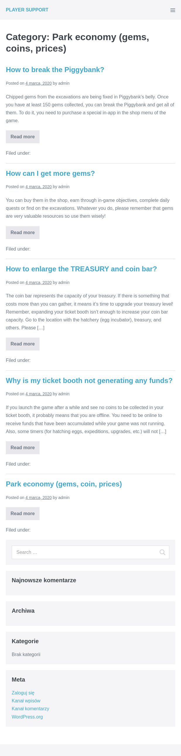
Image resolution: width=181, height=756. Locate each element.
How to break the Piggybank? (55, 70)
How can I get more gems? (50, 173)
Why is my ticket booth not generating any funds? (89, 380)
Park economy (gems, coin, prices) (64, 484)
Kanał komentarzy (30, 708)
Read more (23, 136)
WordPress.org (27, 716)
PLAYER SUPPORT (27, 9)
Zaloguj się (23, 692)
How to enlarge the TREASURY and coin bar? (81, 269)
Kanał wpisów (26, 700)
